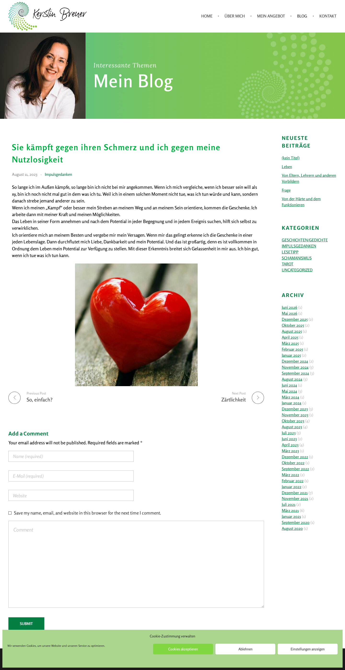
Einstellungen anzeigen (308, 649)
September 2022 (295, 468)
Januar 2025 (291, 355)
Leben (287, 166)
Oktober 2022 (293, 462)
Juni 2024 (289, 385)
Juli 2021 (288, 504)
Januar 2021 (291, 516)
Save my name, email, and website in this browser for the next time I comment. (87, 512)
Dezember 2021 (295, 492)
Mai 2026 (289, 313)
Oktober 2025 (293, 325)
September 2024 (295, 373)
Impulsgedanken (58, 174)
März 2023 (290, 450)
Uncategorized (297, 270)
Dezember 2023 (295, 409)
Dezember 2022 (295, 456)
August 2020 (292, 528)
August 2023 (292, 426)
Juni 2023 (289, 438)
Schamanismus (297, 258)
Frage (286, 190)
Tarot (287, 264)
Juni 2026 (289, 307)
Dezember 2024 (295, 361)
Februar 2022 (293, 480)
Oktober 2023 (293, 420)
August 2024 (292, 379)
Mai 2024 (289, 391)
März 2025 (290, 343)
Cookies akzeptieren (183, 649)
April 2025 (290, 337)
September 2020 (296, 522)
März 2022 (290, 474)
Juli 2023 (289, 432)
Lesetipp (290, 252)
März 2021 (290, 510)
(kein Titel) (290, 157)
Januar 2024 (291, 403)
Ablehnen (245, 649)
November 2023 (295, 414)
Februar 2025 (292, 349)
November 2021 (295, 498)
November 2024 (295, 367)
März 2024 (290, 397)
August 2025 (292, 331)
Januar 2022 (291, 486)
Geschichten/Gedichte (305, 240)
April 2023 (290, 444)
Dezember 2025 (295, 319)
